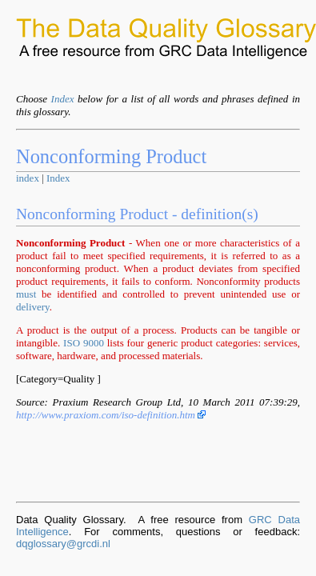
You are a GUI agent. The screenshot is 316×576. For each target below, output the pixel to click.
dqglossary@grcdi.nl (63, 544)
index (27, 178)
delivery (33, 307)
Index (62, 99)
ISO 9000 (83, 343)
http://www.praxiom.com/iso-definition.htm (111, 415)
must (26, 294)
